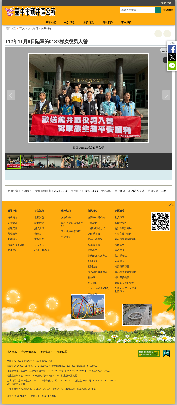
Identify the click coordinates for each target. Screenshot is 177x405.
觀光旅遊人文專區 (97, 256)
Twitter (172, 57)
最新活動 (39, 224)
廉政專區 (119, 251)
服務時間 (12, 240)
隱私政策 (11, 352)
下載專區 (93, 224)
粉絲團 (91, 278)
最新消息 (39, 218)
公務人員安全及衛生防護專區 (126, 291)
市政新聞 (39, 240)
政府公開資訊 (41, 251)
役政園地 (119, 246)
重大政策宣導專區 (71, 232)
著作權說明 (44, 352)
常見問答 (66, 238)
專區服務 (126, 22)
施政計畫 (66, 218)
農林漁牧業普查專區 (126, 273)
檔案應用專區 (122, 267)
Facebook (172, 49)
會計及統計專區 (123, 229)
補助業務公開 (122, 278)
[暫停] (166, 58)
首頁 (22, 28)
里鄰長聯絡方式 (96, 229)
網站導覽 (166, 3)
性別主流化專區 (123, 235)
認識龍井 (12, 224)
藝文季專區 (121, 256)
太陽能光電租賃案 (124, 284)
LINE (172, 65)
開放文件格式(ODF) (98, 289)
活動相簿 (46, 28)
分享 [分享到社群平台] (172, 43)
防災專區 (119, 218)
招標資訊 (39, 229)
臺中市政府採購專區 (126, 240)
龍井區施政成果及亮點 (72, 225)
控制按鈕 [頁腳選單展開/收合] (171, 206)
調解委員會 (94, 235)
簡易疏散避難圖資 (97, 273)
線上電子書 (94, 246)
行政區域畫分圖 (16, 246)
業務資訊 (88, 22)
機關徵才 (39, 235)
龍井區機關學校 (96, 240)
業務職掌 (12, 235)
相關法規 (93, 262)
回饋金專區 (121, 224)
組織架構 (12, 229)
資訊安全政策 (27, 352)
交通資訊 (12, 251)
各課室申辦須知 (96, 218)
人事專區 (119, 262)
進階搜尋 (168, 10)
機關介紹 (50, 22)
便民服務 (107, 22)
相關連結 (93, 267)
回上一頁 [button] (167, 33)
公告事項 (39, 246)
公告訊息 (69, 22)
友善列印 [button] (158, 33)
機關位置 (59, 352)
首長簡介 (12, 218)
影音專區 (93, 284)
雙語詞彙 (93, 295)
